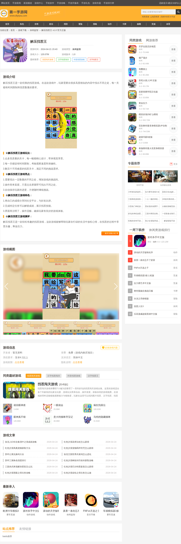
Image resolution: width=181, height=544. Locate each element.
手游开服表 (73, 3)
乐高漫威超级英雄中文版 (145, 314)
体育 (168, 24)
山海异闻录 (154, 17)
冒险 (80, 24)
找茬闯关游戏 (47, 60)
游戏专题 (96, 3)
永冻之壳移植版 (141, 298)
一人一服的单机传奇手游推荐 (152, 199)
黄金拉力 (143, 103)
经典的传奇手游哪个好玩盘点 (135, 221)
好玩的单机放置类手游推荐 (135, 214)
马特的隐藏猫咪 (102, 417)
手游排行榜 (108, 3)
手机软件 (50, 3)
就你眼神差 (20, 405)
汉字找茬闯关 (63, 60)
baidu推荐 (7, 536)
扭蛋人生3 (139, 306)
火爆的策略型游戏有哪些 (169, 206)
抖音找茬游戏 (79, 60)
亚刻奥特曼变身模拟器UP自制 (153, 125)
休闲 (139, 24)
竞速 (154, 24)
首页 (7, 24)
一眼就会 (58, 405)
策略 (95, 24)
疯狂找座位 (100, 405)
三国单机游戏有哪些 (135, 199)
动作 (110, 24)
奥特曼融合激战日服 (143, 291)
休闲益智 (34, 30)
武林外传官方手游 (167, 17)
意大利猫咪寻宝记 (63, 417)
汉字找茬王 (93, 60)
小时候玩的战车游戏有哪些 (135, 192)
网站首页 (5, 3)
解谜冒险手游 (169, 221)
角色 (22, 24)
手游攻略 (61, 3)
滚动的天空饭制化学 (143, 252)
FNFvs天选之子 (141, 268)
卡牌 (124, 24)
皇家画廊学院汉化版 (148, 92)
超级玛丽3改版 (146, 137)
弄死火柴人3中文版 (148, 80)
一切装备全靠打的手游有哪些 (169, 214)
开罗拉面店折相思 (147, 46)
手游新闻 (16, 3)
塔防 (66, 24)
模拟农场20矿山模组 (148, 114)
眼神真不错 (20, 417)
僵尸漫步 (143, 58)
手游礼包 (85, 3)
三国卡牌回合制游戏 (152, 214)
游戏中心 (39, 3)
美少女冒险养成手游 (152, 221)
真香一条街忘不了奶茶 (144, 260)
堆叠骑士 (143, 69)
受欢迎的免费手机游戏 (152, 206)
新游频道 (28, 3)
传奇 (36, 24)
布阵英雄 (145, 17)
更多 (174, 163)
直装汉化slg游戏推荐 (169, 192)
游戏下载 (22, 30)
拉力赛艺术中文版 (142, 283)
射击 (51, 24)
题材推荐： (35, 59)
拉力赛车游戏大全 (152, 192)
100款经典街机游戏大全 (169, 199)
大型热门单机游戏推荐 (135, 206)
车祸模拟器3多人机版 (144, 275)
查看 (173, 49)
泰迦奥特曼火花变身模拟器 (151, 148)
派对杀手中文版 (156, 237)
